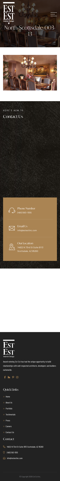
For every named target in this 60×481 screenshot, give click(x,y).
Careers (9, 426)
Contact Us (10, 432)
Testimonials (10, 414)
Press (8, 420)
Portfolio (9, 408)
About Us (9, 402)
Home (8, 396)
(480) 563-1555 (24, 212)
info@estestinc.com (27, 230)
